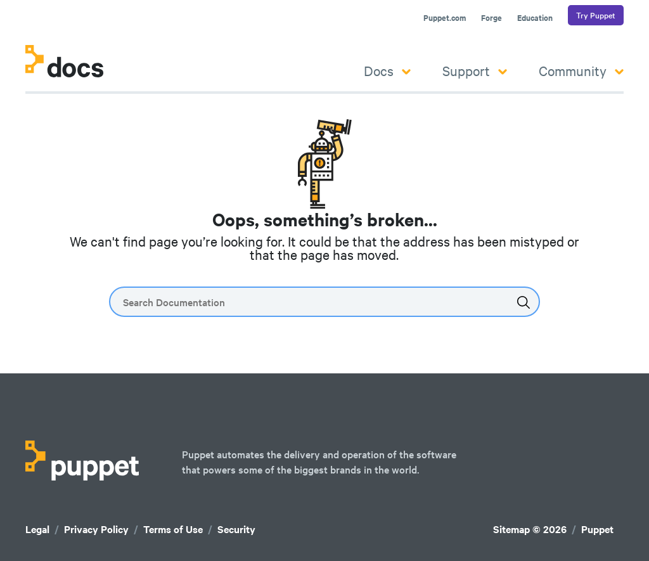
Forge (491, 18)
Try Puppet (595, 15)
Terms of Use (173, 529)
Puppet (597, 529)
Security (236, 529)
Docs (387, 70)
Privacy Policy (96, 529)
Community (581, 70)
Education (535, 18)
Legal (37, 529)
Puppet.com (444, 18)
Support (474, 70)
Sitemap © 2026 (530, 529)
